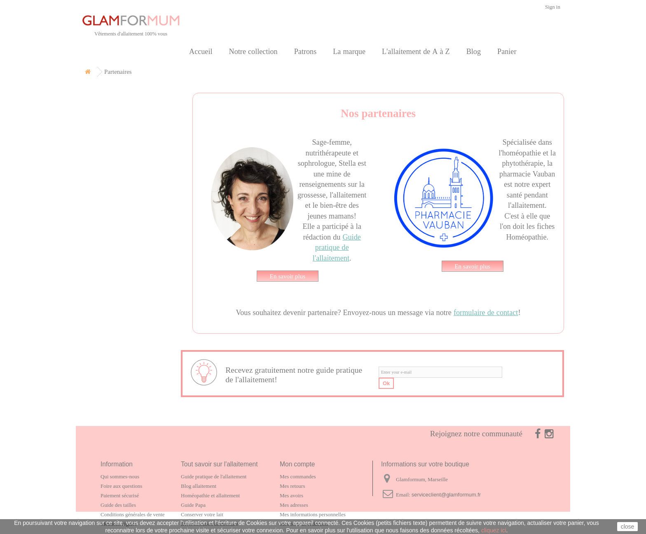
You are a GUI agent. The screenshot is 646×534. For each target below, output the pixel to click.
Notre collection (253, 51)
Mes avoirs (291, 495)
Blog (473, 51)
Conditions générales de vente (133, 514)
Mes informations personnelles (313, 514)
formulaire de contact (486, 312)
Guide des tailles (118, 505)
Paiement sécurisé (120, 495)
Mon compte (297, 464)
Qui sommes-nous (120, 476)
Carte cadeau (112, 132)
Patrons (305, 51)
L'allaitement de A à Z (416, 51)
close (627, 526)
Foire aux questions (121, 486)
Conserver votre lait (202, 514)
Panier (506, 51)
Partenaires (109, 170)
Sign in (552, 6)
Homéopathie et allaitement (210, 495)
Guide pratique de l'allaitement (337, 247)
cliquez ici (493, 530)
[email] (440, 372)
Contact (103, 189)
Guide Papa (193, 505)
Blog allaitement (198, 486)
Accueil (201, 51)
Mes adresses (294, 505)
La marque (349, 51)
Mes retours (292, 486)
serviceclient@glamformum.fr (446, 494)
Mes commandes (298, 476)
